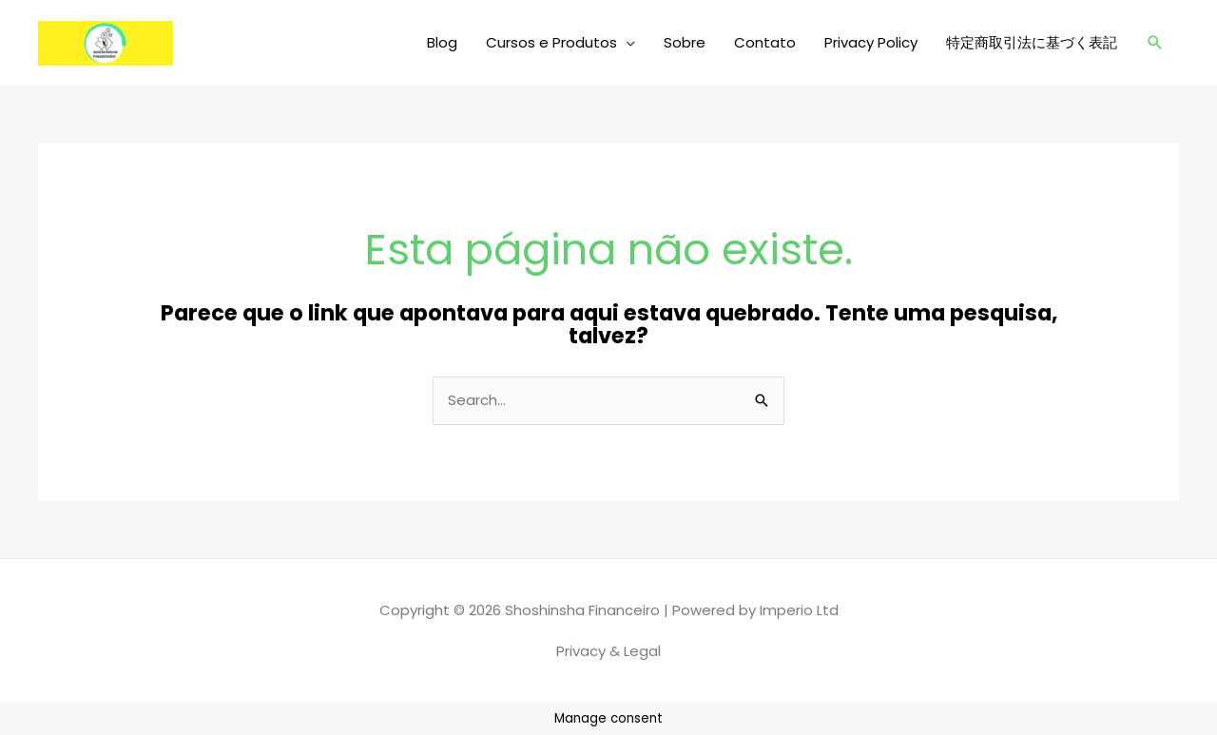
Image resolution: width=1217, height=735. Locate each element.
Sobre (684, 42)
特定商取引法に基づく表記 (1031, 42)
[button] (1155, 42)
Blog (442, 42)
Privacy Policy (871, 42)
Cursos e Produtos (551, 42)
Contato (765, 42)
